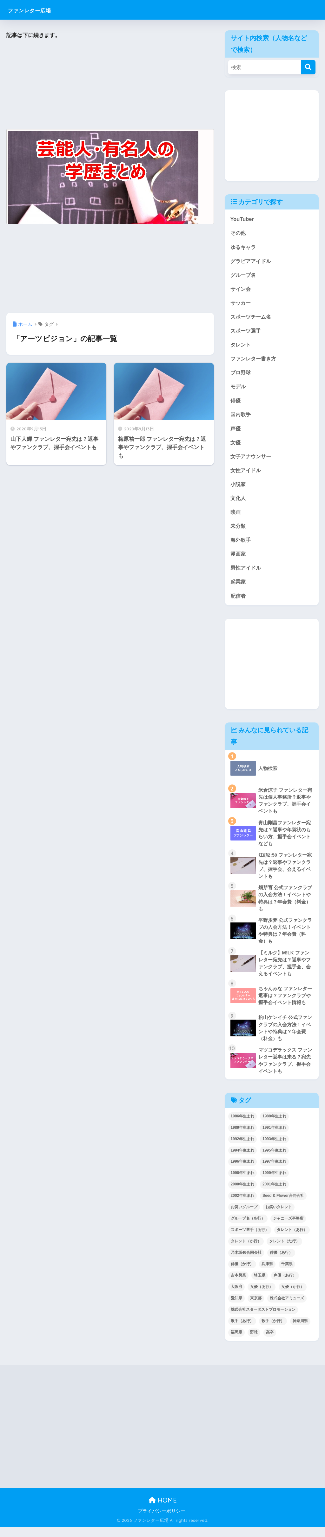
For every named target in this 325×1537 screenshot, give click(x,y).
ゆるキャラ (243, 247)
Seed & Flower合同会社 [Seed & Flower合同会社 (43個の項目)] (283, 1205)
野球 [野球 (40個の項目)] (254, 1342)
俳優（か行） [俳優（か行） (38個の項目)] (242, 1274)
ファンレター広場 (39, 9)
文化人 (238, 502)
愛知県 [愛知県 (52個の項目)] (236, 1308)
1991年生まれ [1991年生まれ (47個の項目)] (274, 1137)
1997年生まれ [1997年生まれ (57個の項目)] (274, 1171)
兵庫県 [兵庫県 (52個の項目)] (267, 1274)
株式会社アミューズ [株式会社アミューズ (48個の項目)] (287, 1308)
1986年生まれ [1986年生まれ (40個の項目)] (243, 1126)
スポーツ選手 (246, 332)
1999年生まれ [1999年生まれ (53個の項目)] (274, 1183)
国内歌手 (241, 417)
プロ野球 (241, 375)
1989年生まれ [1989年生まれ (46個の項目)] (243, 1137)
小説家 (238, 488)
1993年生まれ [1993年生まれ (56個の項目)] (274, 1149)
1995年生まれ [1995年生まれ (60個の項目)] (274, 1160)
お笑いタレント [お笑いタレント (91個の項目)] (278, 1217)
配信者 (238, 601)
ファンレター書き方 (254, 360)
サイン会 (241, 290)
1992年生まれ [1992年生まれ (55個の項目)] (243, 1149)
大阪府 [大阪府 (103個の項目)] (236, 1297)
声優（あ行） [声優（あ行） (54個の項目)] (285, 1285)
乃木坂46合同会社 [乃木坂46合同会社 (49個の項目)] (246, 1262)
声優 (235, 431)
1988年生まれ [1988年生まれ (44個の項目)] (274, 1126)
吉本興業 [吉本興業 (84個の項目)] (238, 1285)
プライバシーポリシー (161, 1521)
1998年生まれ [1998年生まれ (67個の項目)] (243, 1183)
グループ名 (243, 275)
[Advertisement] (110, 85)
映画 (235, 516)
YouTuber (242, 219)
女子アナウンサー (252, 459)
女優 (235, 445)
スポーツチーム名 (252, 318)
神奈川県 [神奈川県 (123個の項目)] (300, 1331)
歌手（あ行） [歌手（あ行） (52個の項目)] (242, 1331)
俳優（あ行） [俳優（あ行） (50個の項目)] (281, 1262)
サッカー (241, 304)
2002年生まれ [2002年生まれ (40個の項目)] (243, 1205)
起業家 (238, 587)
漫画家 (238, 558)
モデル (238, 389)
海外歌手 (241, 544)
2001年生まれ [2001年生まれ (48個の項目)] (274, 1194)
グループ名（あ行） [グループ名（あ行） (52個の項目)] (248, 1228)
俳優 (235, 403)
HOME (163, 1510)
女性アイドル (246, 474)
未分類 (238, 530)
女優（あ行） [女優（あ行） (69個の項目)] (261, 1297)
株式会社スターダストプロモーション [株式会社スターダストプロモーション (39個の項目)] (263, 1319)
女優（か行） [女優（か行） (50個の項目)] (292, 1297)
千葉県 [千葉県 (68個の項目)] (287, 1274)
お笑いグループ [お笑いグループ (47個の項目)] (244, 1217)
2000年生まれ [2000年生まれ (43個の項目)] (243, 1194)
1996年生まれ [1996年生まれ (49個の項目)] (243, 1171)
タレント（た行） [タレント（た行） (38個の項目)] (284, 1251)
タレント (241, 346)
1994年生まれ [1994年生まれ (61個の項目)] (243, 1160)
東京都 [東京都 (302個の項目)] (256, 1308)
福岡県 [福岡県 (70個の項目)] (236, 1342)
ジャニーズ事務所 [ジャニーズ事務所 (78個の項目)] (288, 1228)
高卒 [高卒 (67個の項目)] (270, 1342)
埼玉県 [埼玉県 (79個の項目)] (259, 1285)
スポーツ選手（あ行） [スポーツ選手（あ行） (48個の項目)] (250, 1240)
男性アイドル (246, 573)
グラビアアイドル (252, 262)
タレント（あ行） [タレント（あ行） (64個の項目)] (292, 1240)
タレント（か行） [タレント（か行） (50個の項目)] (246, 1251)
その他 (238, 233)
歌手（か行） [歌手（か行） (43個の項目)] (273, 1331)
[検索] (308, 67)
